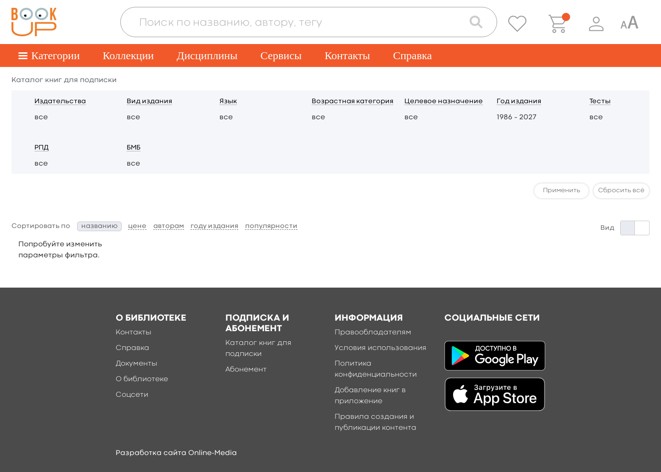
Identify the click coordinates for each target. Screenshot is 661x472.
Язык (228, 102)
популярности (271, 226)
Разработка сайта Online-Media (176, 453)
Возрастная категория (352, 102)
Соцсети (132, 395)
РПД (41, 148)
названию (99, 226)
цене (137, 226)
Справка (412, 55)
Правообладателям (373, 332)
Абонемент (246, 369)
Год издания (519, 102)
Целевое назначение (443, 102)
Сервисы (281, 55)
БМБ (133, 148)
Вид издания (149, 102)
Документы (136, 364)
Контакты (347, 55)
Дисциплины (207, 55)
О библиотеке (142, 379)
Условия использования (380, 348)
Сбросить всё (621, 190)
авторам (168, 226)
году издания (214, 226)
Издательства (60, 102)
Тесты (600, 102)
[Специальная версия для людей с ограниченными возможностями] (629, 24)
